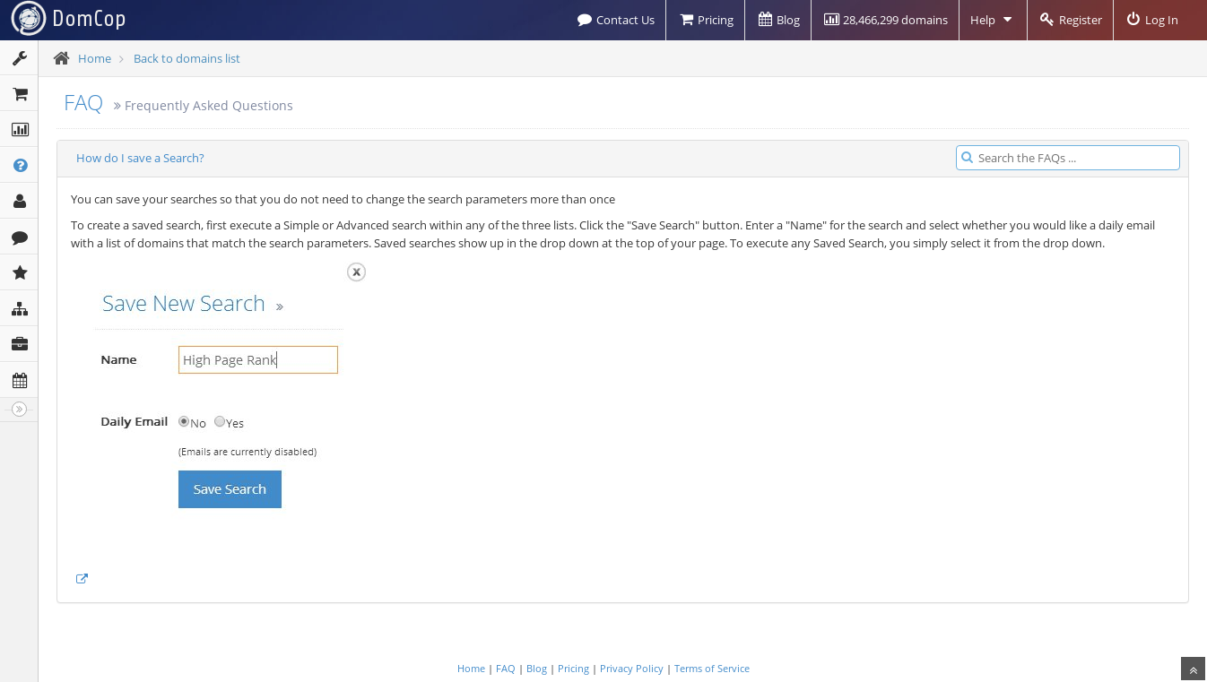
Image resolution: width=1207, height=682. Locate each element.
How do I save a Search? (140, 158)
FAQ (83, 102)
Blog (778, 20)
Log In (1151, 20)
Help (993, 20)
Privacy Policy (632, 668)
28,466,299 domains (885, 20)
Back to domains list (187, 58)
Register (1070, 20)
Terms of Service (712, 668)
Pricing (705, 20)
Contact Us (615, 20)
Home (94, 58)
